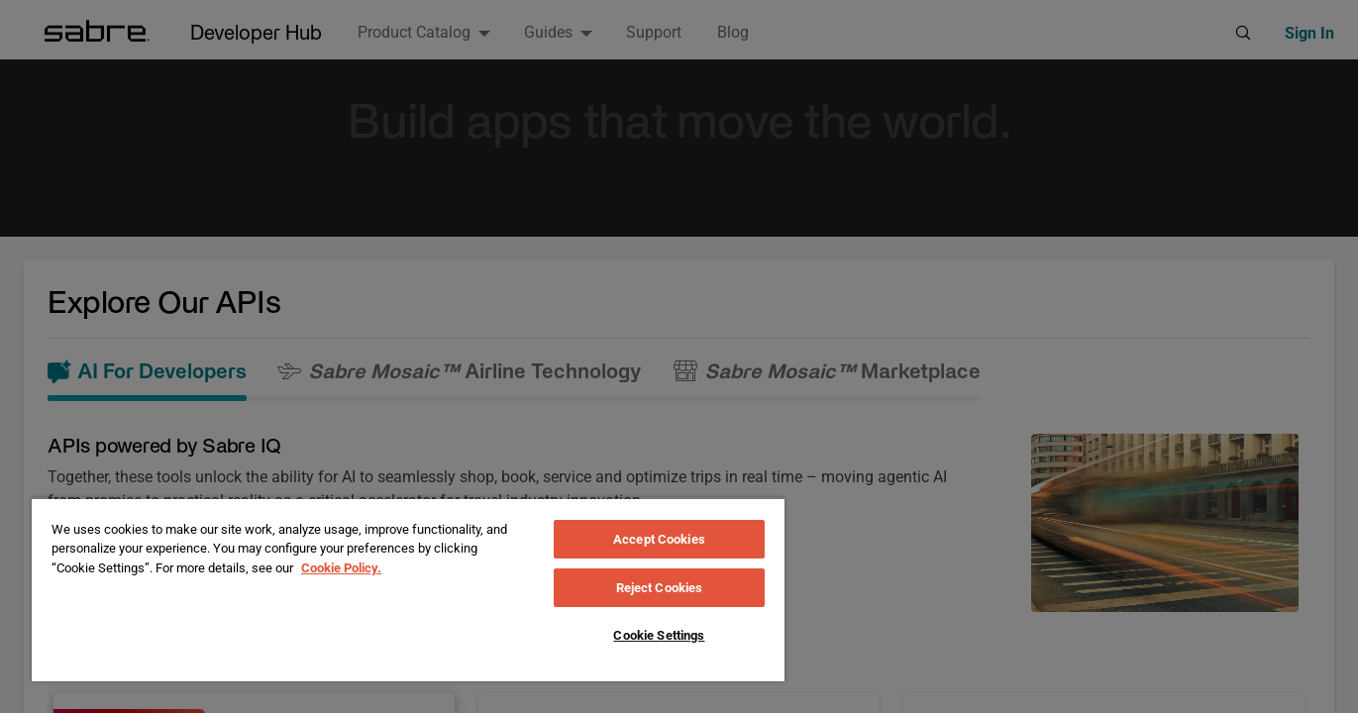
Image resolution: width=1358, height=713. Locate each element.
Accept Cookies (659, 539)
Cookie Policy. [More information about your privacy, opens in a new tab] (341, 567)
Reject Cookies (659, 587)
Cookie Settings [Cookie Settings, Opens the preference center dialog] (658, 635)
